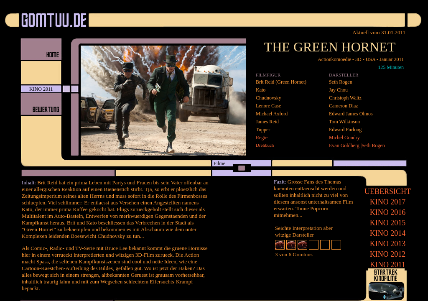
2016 (388, 212)
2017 (388, 202)
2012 (388, 254)
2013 (388, 244)
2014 (388, 233)
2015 (388, 223)
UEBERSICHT (387, 191)
